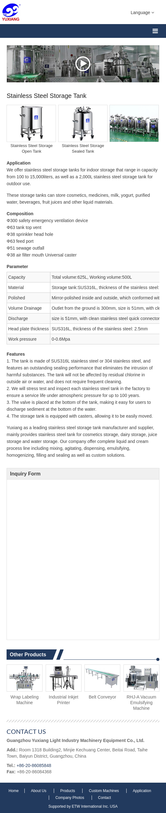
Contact (104, 797)
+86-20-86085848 (34, 765)
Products (68, 791)
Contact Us (26, 731)
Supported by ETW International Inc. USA (83, 806)
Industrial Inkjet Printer (63, 699)
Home (14, 791)
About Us (39, 791)
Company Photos (70, 797)
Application (142, 791)
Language (142, 12)
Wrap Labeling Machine (25, 699)
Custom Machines (104, 791)
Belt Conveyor (102, 696)
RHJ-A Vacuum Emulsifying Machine (141, 702)
